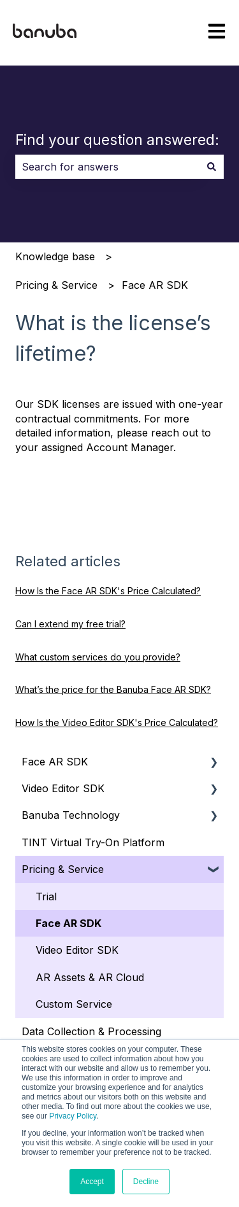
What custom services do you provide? (97, 657)
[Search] (211, 167)
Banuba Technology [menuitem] (71, 815)
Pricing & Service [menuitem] (63, 869)
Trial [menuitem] (46, 896)
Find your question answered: (117, 140)
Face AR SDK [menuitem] (55, 761)
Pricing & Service (56, 285)
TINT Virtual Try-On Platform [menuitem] (93, 842)
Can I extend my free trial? (70, 623)
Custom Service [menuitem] (74, 1004)
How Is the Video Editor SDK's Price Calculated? (116, 722)
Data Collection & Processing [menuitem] (91, 1031)
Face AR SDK (155, 285)
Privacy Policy (72, 1116)
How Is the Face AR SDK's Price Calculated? (108, 590)
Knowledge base (55, 256)
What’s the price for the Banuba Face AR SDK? (113, 689)
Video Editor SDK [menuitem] (63, 788)
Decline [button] (146, 1181)
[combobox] (107, 167)
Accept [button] (92, 1181)
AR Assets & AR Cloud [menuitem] (90, 977)
